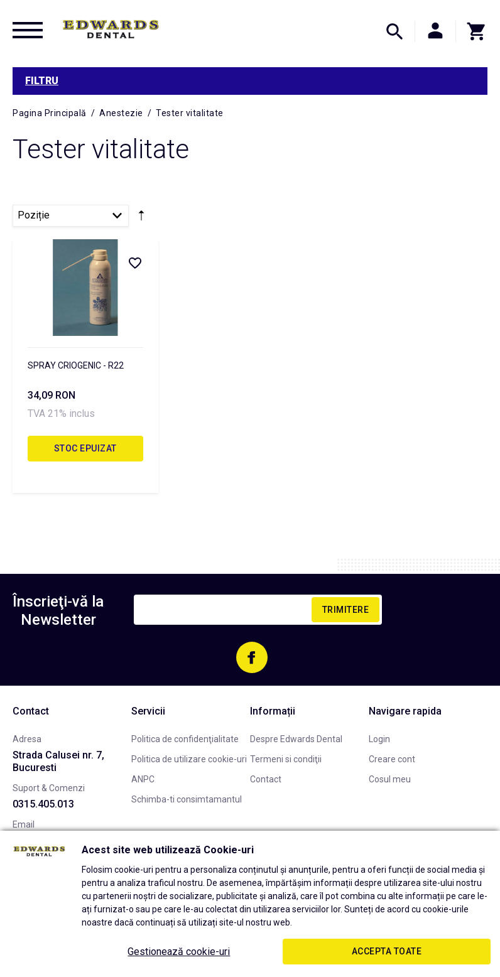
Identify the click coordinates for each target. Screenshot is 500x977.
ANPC (143, 779)
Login (379, 739)
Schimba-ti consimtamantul (186, 799)
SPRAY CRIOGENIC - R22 (76, 365)
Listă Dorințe (134, 262)
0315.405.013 (43, 804)
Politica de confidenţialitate (185, 739)
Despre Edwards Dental (296, 739)
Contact (265, 779)
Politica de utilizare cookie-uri (189, 759)
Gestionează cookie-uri (179, 952)
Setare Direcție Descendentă (141, 218)
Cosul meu (390, 779)
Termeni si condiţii (286, 759)
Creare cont (392, 759)
